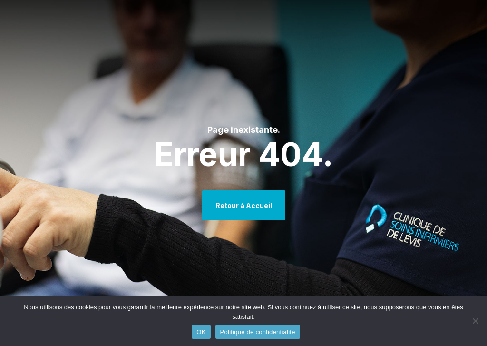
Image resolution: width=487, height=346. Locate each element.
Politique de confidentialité (257, 332)
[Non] (475, 321)
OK (200, 332)
